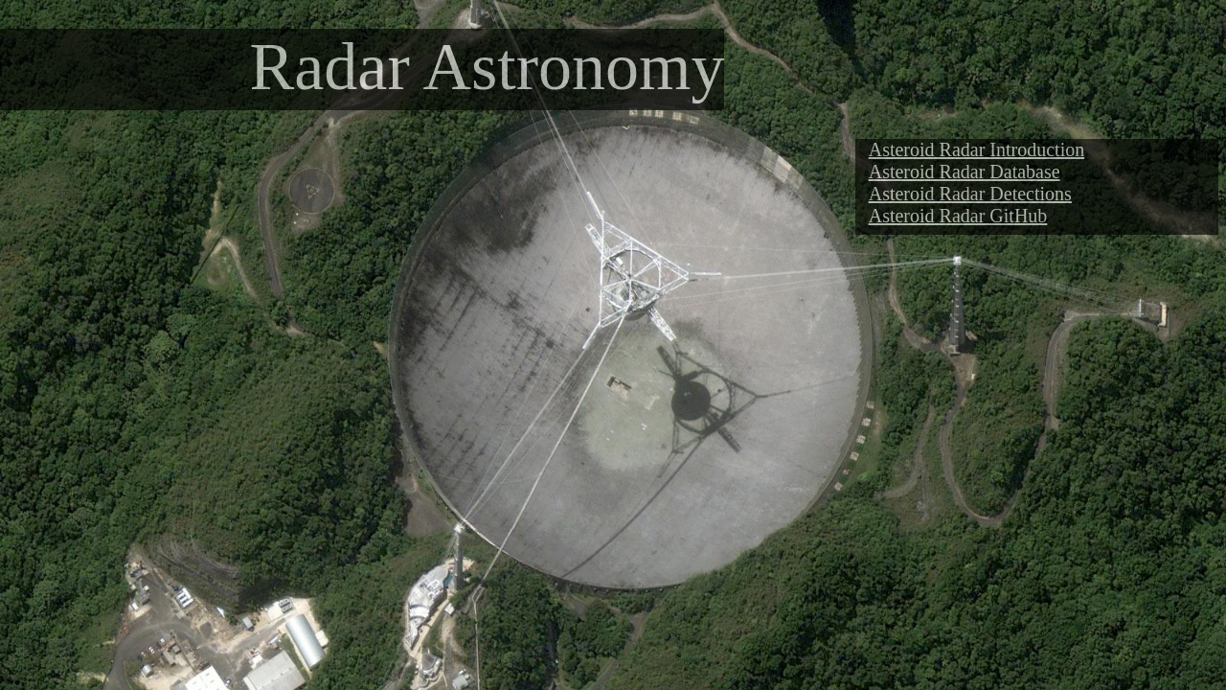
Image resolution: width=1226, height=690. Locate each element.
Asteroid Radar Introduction (977, 149)
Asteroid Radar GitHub (958, 215)
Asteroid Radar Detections (970, 193)
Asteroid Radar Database (964, 171)
